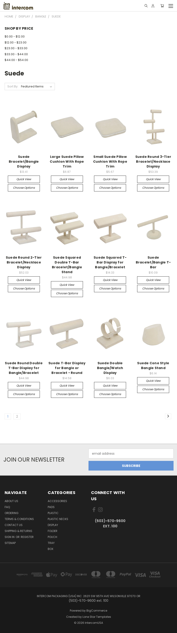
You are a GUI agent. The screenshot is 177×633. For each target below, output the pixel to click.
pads (51, 507)
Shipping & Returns (18, 531)
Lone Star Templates (97, 617)
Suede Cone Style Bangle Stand (153, 365)
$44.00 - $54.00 (16, 60)
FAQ (7, 507)
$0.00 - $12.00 (15, 36)
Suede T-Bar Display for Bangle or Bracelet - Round (67, 368)
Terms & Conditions (19, 519)
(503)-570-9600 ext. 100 (110, 523)
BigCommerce (96, 611)
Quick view (23, 179)
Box (50, 549)
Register (27, 537)
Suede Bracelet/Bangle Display (24, 161)
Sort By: (12, 86)
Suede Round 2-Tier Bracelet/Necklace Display (24, 262)
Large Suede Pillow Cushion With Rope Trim (67, 161)
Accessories (57, 501)
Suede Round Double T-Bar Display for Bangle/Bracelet (24, 368)
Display (53, 525)
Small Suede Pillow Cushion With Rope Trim (110, 161)
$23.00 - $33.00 (16, 48)
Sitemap (10, 543)
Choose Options (24, 188)
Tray (51, 543)
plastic (53, 513)
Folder (52, 531)
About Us (11, 501)
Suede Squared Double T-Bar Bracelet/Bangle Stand (67, 264)
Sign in (10, 537)
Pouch (52, 537)
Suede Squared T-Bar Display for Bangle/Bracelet (110, 262)
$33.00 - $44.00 (16, 54)
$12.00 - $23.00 (16, 42)
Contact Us (14, 525)
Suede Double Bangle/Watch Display (110, 368)
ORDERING (11, 513)
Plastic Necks (58, 519)
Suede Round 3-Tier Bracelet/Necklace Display (153, 161)
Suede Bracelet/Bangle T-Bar (153, 262)
